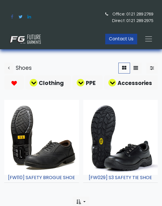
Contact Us (121, 39)
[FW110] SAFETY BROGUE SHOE (41, 177)
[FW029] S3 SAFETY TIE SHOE (120, 177)
